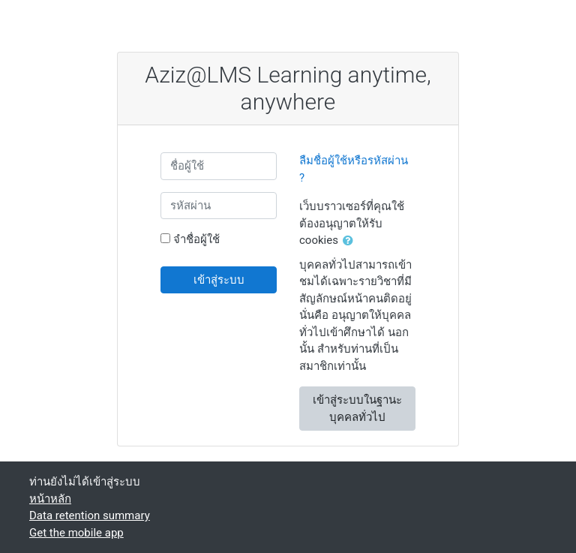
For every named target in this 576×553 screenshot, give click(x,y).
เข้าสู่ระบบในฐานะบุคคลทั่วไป (357, 408)
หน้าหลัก (50, 499)
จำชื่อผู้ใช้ (196, 239)
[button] (351, 241)
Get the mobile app (76, 532)
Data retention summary (89, 515)
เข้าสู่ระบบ (219, 280)
